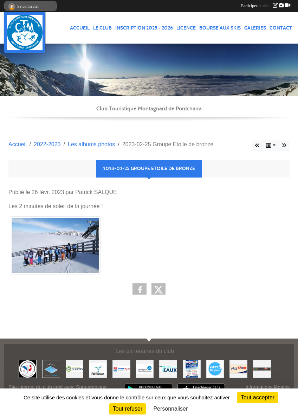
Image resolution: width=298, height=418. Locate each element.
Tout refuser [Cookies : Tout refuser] (127, 409)
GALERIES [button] (255, 28)
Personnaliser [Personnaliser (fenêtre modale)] (170, 409)
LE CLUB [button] (102, 28)
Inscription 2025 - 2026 (144, 28)
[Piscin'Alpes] (51, 369)
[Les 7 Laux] (168, 369)
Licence (186, 28)
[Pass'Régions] (215, 369)
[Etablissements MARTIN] (75, 369)
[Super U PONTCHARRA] (121, 369)
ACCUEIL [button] (80, 28)
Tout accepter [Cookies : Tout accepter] (257, 397)
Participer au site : (265, 5)
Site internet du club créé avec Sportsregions (57, 387)
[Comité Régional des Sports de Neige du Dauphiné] (28, 369)
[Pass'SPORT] (238, 369)
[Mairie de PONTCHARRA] (98, 369)
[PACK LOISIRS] (192, 369)
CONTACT (281, 28)
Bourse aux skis (220, 28)
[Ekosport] (262, 369)
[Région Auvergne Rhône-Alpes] (145, 369)
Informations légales (268, 387)
